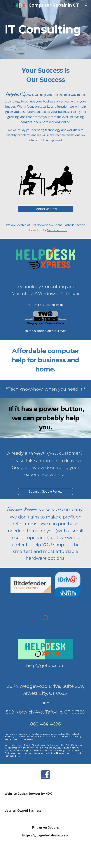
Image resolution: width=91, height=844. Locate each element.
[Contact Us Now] (45, 209)
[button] (4, 5)
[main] (45, 29)
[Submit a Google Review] (45, 491)
